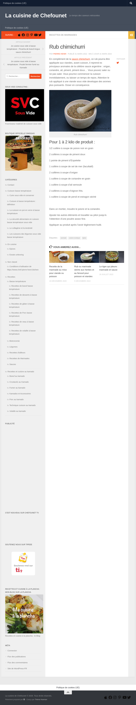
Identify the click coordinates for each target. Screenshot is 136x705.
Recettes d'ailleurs (17, 352)
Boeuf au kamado (17, 376)
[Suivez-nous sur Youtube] (35, 34)
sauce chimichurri (81, 59)
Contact (11, 185)
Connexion (12, 650)
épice (84, 238)
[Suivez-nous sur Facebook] (23, 34)
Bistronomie (14, 341)
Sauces (12, 364)
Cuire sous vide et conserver (21, 195)
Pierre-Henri (59, 54)
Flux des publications (17, 656)
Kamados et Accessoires (20, 393)
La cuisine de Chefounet (36, 15)
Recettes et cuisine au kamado (21, 371)
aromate (63, 238)
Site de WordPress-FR (17, 668)
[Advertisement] (15, 465)
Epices (12, 249)
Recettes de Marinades (63, 35)
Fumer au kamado (17, 388)
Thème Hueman (41, 699)
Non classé (12, 262)
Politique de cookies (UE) (14, 3)
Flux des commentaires (18, 662)
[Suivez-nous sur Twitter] (39, 34)
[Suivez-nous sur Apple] (19, 34)
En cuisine (12, 244)
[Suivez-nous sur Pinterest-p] (31, 34)
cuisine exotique (74, 238)
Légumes (13, 347)
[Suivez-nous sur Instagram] (27, 34)
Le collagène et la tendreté (20, 228)
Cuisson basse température (19, 191)
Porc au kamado (16, 399)
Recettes (11, 277)
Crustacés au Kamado (19, 382)
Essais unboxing (16, 255)
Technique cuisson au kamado (22, 405)
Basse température (17, 281)
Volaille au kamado (17, 411)
